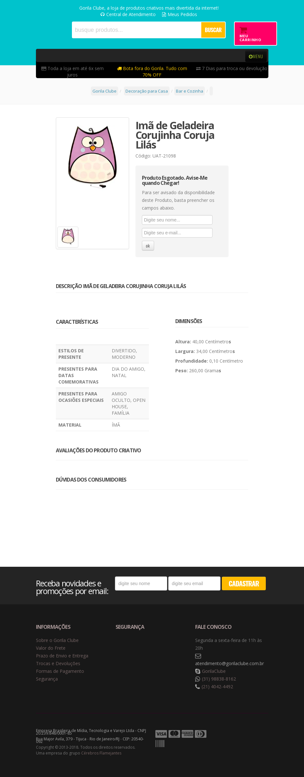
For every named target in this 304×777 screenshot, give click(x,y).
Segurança (47, 679)
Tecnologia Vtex (252, 734)
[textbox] (136, 30)
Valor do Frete (50, 648)
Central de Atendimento (128, 14)
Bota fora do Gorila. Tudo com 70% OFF (152, 71)
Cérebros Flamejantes (101, 753)
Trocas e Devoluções (58, 663)
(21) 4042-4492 (217, 686)
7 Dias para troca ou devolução (231, 68)
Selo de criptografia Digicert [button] (166, 648)
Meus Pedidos (179, 14)
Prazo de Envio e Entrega (62, 656)
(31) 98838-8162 (219, 679)
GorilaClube (214, 671)
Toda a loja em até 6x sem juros (72, 71)
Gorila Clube (44, 30)
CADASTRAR (244, 583)
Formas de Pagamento (60, 671)
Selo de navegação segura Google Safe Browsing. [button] (132, 648)
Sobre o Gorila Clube (57, 640)
